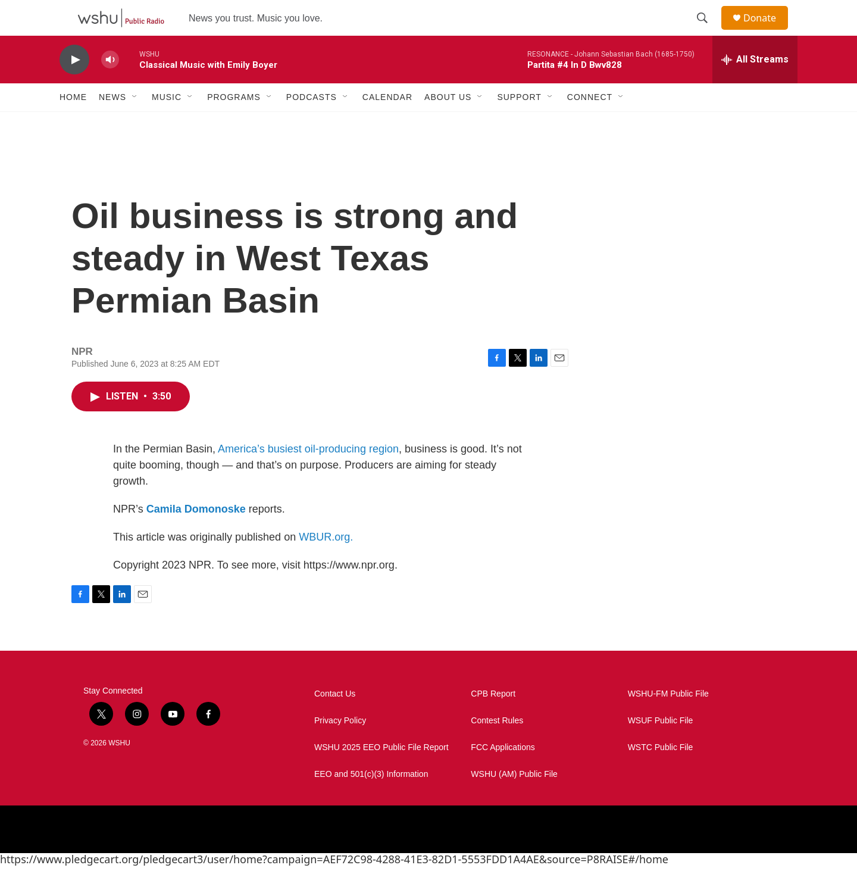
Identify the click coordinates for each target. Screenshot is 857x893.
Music (167, 124)
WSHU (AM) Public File (514, 801)
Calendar (387, 124)
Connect (589, 124)
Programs (234, 124)
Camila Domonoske (196, 536)
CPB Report (493, 720)
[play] (74, 86)
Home (73, 124)
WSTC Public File (660, 774)
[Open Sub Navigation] (135, 124)
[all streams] (754, 86)
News (112, 124)
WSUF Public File (660, 747)
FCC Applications (502, 774)
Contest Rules (497, 747)
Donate (767, 31)
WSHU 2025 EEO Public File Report (381, 774)
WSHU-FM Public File (668, 720)
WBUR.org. (326, 564)
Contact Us (334, 720)
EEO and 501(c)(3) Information (371, 801)
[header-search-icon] (707, 31)
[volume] (110, 86)
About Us (447, 124)
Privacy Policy (340, 747)
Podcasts (311, 124)
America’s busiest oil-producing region (308, 476)
